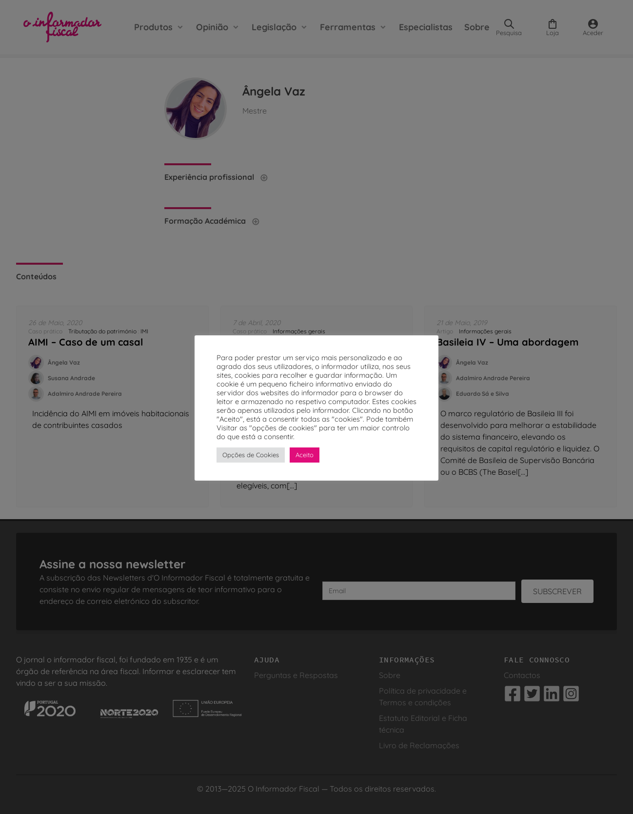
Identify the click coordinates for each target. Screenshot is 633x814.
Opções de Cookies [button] (250, 455)
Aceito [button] (305, 455)
